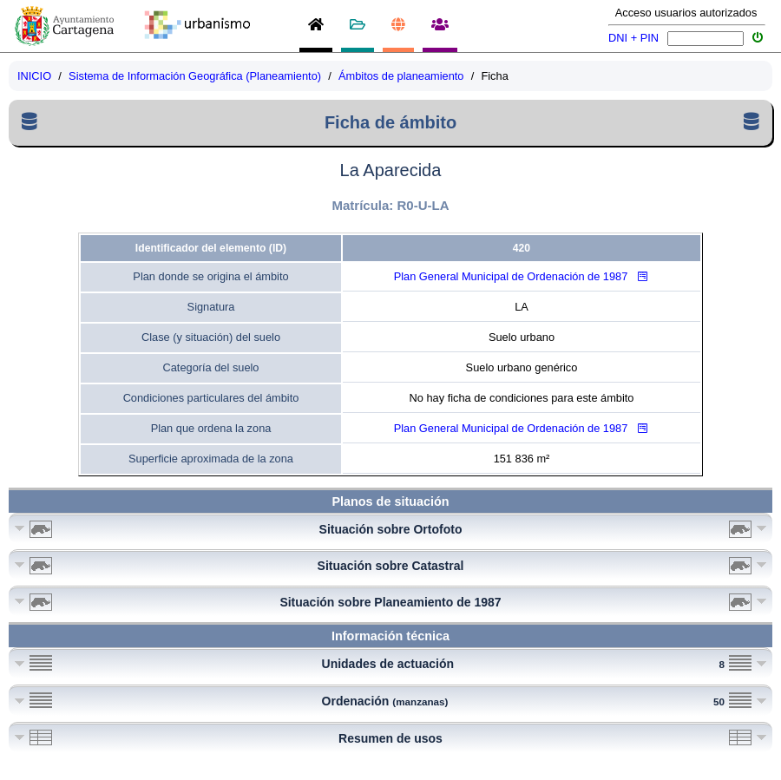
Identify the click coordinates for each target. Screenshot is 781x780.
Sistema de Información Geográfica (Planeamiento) (195, 75)
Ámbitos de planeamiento (400, 75)
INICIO (34, 75)
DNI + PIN (633, 37)
